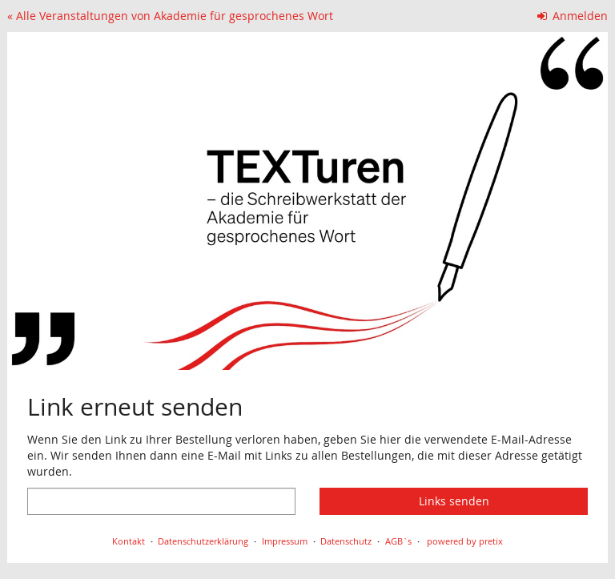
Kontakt (128, 541)
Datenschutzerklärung (203, 541)
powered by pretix (465, 541)
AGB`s (398, 541)
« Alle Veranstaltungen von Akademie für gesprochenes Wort (170, 15)
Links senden (454, 501)
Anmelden (573, 15)
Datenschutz (346, 541)
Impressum (285, 541)
